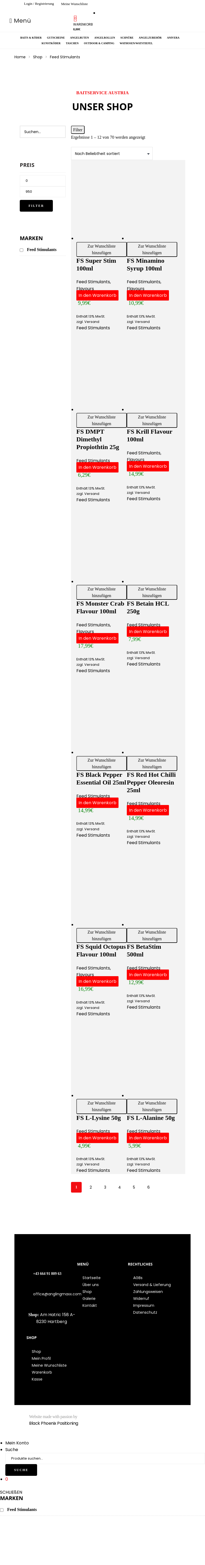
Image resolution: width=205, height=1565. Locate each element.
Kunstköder (51, 43)
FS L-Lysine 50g (98, 1117)
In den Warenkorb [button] (97, 295)
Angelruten (79, 37)
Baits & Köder (31, 37)
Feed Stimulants (93, 282)
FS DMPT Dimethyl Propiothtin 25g (97, 439)
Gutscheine (56, 37)
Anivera (173, 37)
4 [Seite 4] (119, 1187)
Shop (37, 57)
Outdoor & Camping (99, 43)
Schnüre (126, 37)
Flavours (85, 289)
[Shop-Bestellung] (112, 153)
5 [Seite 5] (134, 1187)
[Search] (58, 131)
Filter (36, 206)
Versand (91, 321)
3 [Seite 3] (105, 1187)
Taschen (72, 43)
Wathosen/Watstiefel (136, 43)
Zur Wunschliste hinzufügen (102, 249)
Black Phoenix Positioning (53, 1423)
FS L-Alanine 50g (151, 1117)
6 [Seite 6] (148, 1187)
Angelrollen (104, 37)
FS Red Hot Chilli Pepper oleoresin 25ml (151, 782)
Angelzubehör (150, 37)
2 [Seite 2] (91, 1187)
